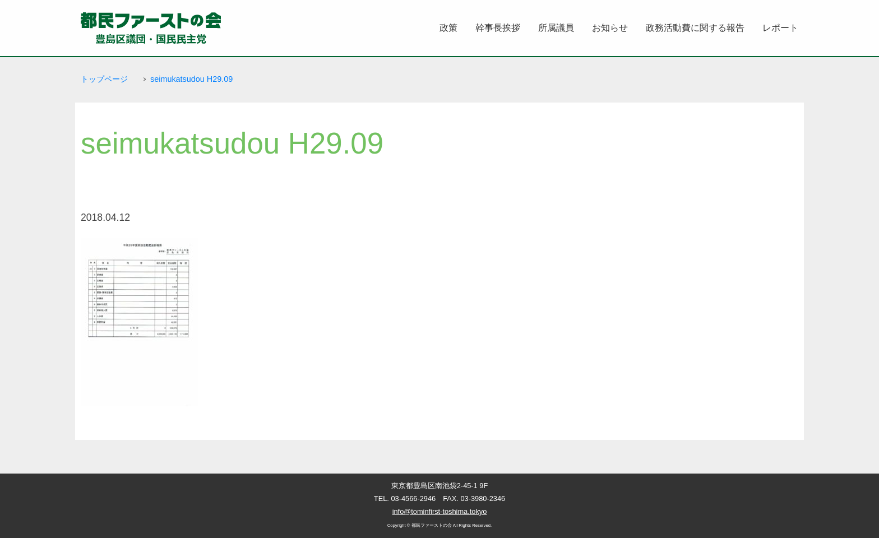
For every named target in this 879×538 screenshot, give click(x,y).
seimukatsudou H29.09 (191, 79)
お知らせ (610, 28)
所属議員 (556, 28)
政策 (448, 28)
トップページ (104, 79)
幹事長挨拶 (497, 28)
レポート (780, 28)
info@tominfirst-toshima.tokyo (439, 511)
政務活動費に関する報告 (695, 28)
